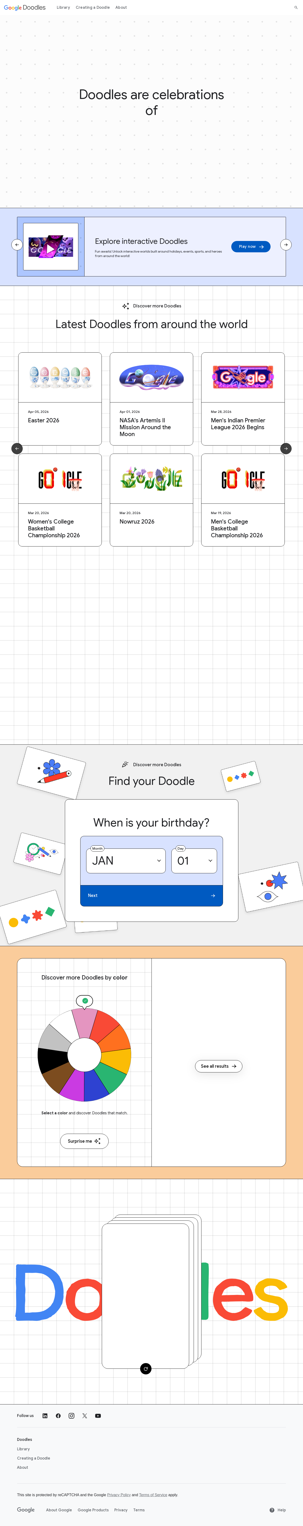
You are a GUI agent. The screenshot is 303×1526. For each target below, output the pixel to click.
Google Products (93, 1510)
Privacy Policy (119, 1495)
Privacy (121, 1510)
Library (63, 7)
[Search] (296, 7)
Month (97, 848)
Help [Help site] (277, 1510)
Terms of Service (153, 1495)
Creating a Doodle (93, 7)
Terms (139, 1510)
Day (181, 848)
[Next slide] (286, 244)
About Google (59, 1510)
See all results (218, 1066)
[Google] (26, 1510)
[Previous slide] (17, 244)
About (121, 7)
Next (151, 895)
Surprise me (84, 1141)
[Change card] (146, 1368)
